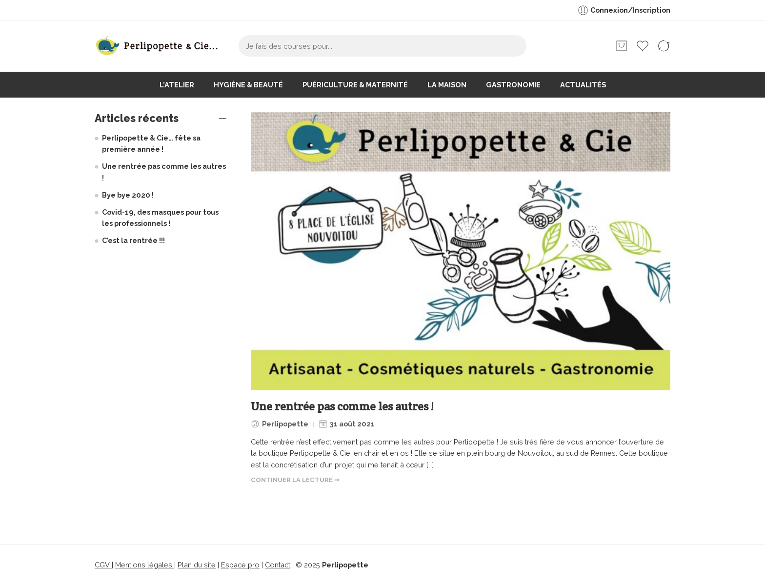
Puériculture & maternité (355, 85)
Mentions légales (144, 565)
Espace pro (240, 565)
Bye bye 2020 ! (128, 195)
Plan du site (197, 565)
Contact (277, 565)
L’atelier (177, 85)
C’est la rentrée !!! (133, 240)
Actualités (583, 85)
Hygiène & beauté (248, 85)
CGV (103, 565)
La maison (446, 85)
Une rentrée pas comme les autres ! (342, 407)
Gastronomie (513, 85)
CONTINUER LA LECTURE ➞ (295, 480)
